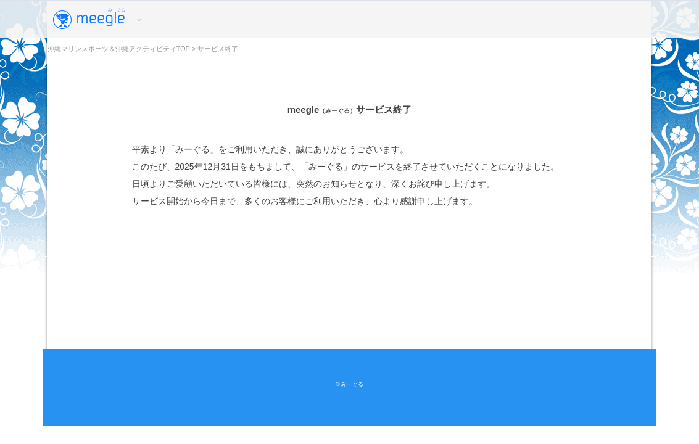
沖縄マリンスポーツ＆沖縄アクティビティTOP (119, 48)
